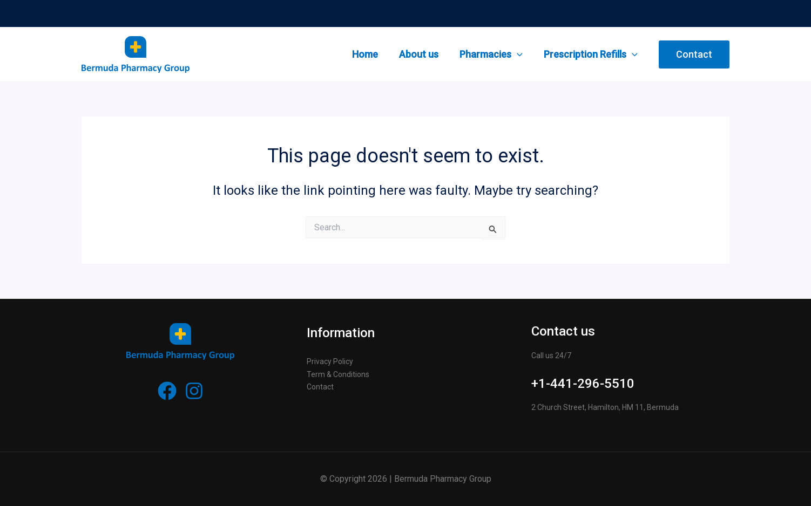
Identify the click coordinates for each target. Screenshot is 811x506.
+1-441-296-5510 (582, 383)
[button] (694, 54)
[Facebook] (167, 390)
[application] (519, 54)
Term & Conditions (338, 374)
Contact (320, 386)
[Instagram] (194, 390)
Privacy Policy (330, 361)
